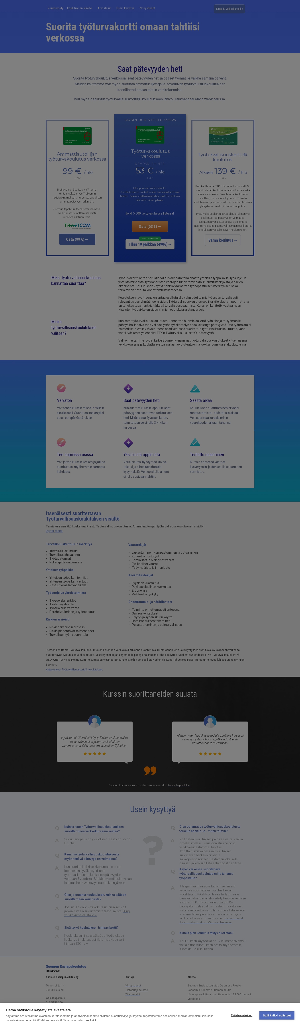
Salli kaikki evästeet (277, 1015)
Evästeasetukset (241, 1015)
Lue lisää (90, 1020)
